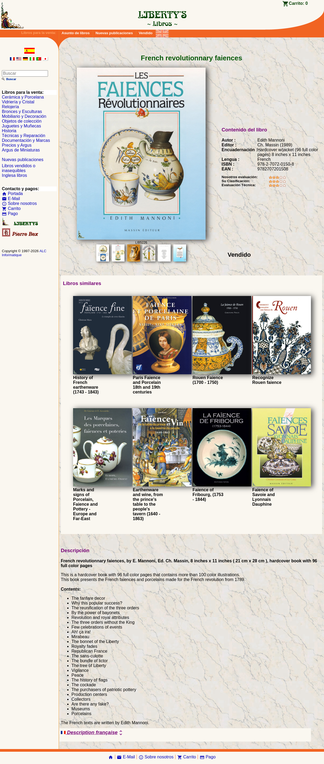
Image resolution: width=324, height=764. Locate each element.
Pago (10, 213)
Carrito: (298, 3)
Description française (92, 733)
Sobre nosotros (19, 203)
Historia (9, 130)
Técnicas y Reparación (23, 135)
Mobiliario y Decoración (24, 116)
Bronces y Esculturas (22, 111)
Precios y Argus (16, 145)
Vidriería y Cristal (18, 102)
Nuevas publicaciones (114, 33)
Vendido (146, 33)
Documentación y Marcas (26, 140)
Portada (12, 193)
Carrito (11, 208)
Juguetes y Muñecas (21, 126)
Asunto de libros (76, 33)
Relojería (10, 106)
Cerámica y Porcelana (23, 97)
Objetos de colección (22, 121)
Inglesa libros (14, 175)
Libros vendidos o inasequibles (18, 168)
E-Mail (11, 198)
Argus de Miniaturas (21, 150)
